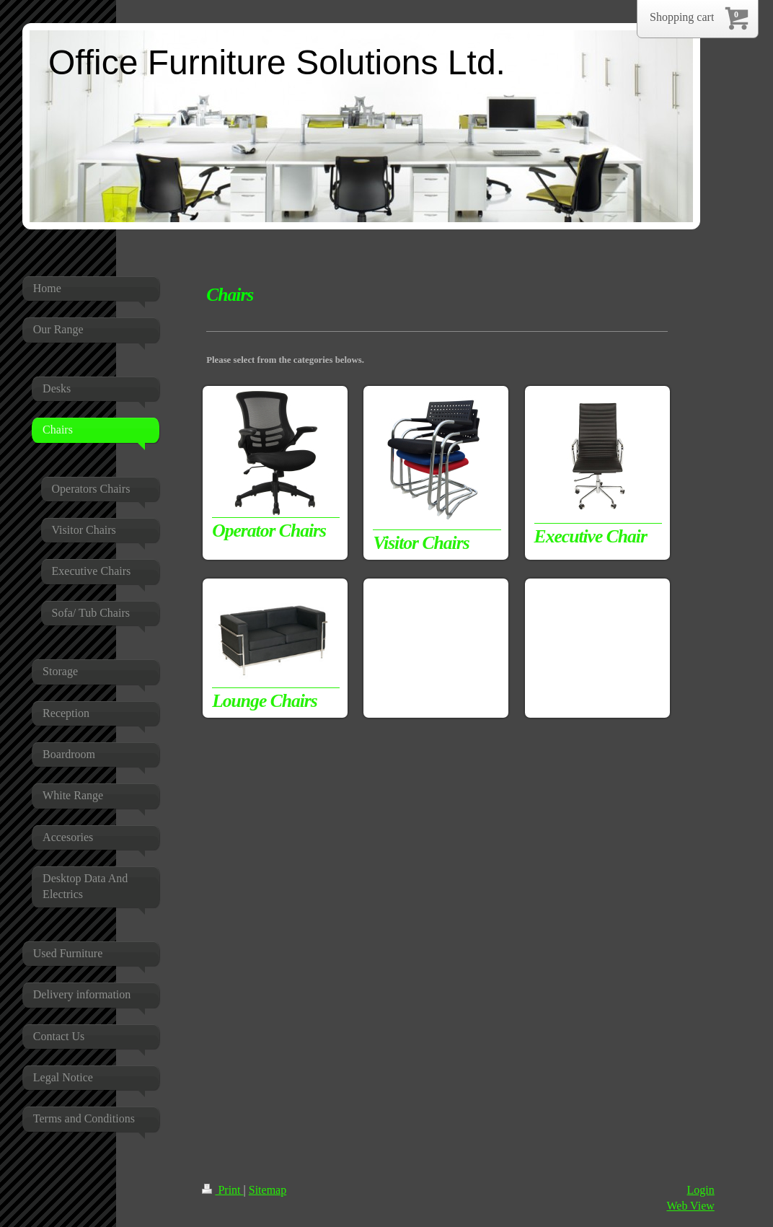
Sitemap (267, 1190)
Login (701, 1190)
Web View (690, 1206)
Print (222, 1190)
